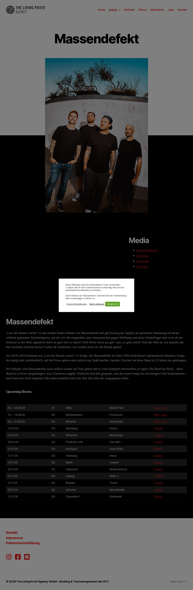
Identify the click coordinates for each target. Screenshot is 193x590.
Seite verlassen (96, 304)
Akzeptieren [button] (112, 304)
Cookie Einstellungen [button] (76, 304)
